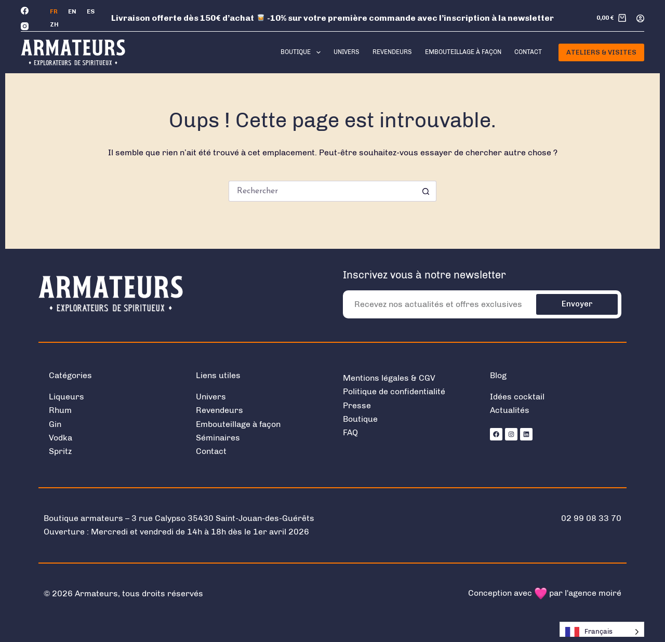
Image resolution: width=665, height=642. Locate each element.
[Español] (91, 12)
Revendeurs (392, 52)
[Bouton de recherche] (426, 191)
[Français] (54, 12)
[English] (72, 12)
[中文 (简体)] (54, 25)
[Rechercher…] (322, 191)
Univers (347, 52)
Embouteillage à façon (463, 52)
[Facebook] (25, 11)
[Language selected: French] (602, 632)
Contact (528, 52)
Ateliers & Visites (601, 52)
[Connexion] (640, 18)
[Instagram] (25, 26)
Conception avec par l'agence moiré (544, 593)
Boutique (302, 52)
